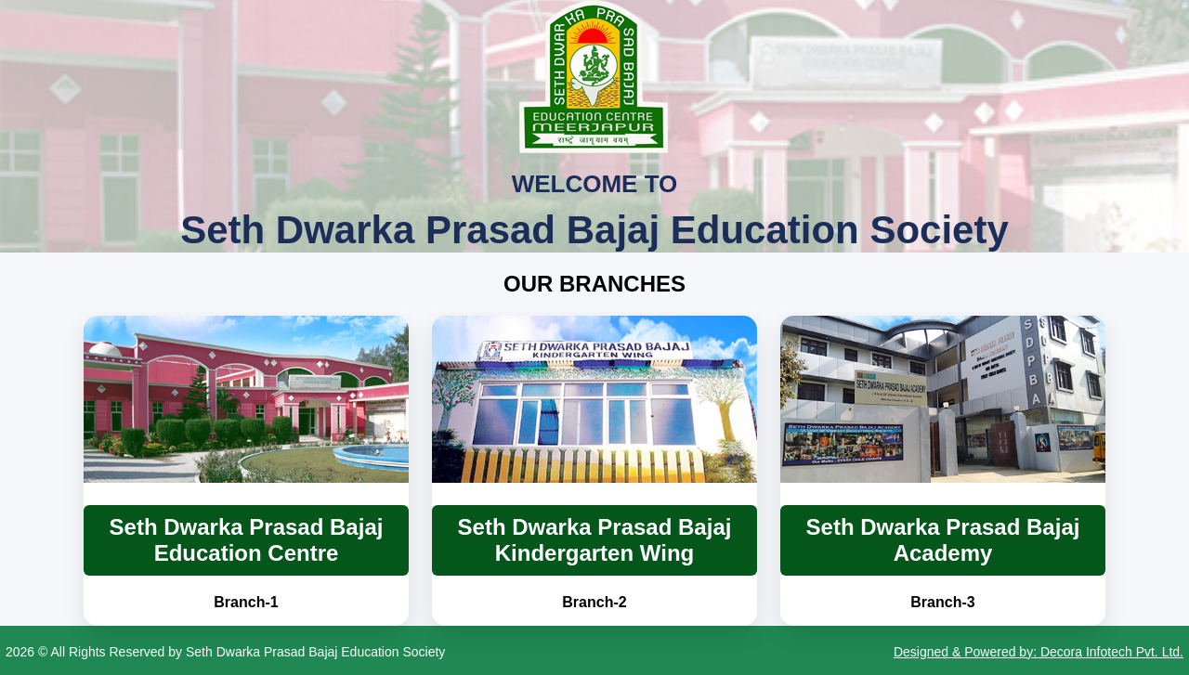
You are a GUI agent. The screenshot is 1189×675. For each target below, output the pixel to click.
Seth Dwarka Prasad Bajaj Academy (943, 539)
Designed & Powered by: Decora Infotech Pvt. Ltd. (1038, 651)
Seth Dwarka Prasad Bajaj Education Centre (247, 539)
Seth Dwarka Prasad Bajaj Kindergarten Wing (595, 539)
